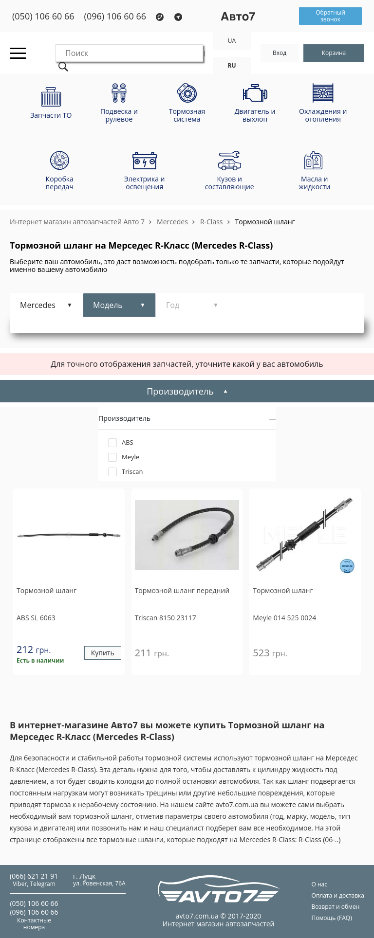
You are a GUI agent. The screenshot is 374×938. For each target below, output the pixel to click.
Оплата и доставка (338, 895)
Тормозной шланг (265, 221)
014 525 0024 (284, 617)
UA (232, 40)
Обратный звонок (330, 15)
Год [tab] (172, 305)
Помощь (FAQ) (332, 918)
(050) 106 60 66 (43, 16)
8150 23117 (165, 617)
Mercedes (172, 221)
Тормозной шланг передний (182, 590)
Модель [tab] (108, 305)
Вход (279, 53)
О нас (319, 884)
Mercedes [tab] (38, 305)
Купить (102, 653)
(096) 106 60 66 (115, 16)
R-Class (211, 221)
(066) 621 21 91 (34, 876)
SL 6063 (36, 617)
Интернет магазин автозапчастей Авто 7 (77, 221)
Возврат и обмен (336, 906)
